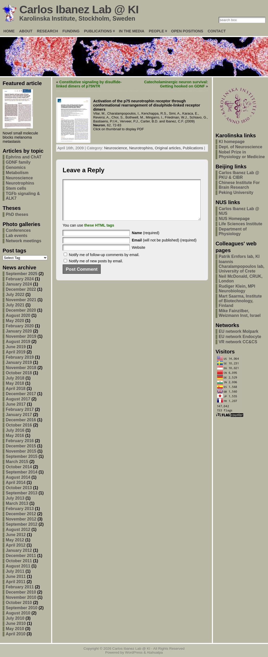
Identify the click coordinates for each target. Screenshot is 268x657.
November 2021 (21, 300)
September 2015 (21, 456)
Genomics (16, 167)
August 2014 (18, 477)
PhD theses (17, 214)
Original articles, (169, 148)
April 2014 (16, 482)
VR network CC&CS (238, 342)
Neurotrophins (20, 183)
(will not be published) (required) (164, 248)
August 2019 (18, 341)
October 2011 (19, 561)
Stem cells (16, 188)
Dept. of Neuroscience (240, 147)
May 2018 (15, 383)
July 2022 (15, 294)
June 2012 (16, 534)
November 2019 (21, 336)
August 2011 (18, 566)
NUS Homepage (234, 218)
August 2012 (18, 529)
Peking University (236, 192)
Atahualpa (155, 652)
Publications (193, 148)
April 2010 (16, 634)
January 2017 (19, 414)
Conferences (18, 230)
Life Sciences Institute (240, 224)
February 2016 (20, 441)
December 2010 (21, 592)
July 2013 (15, 498)
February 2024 (20, 279)
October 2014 (19, 467)
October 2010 (19, 602)
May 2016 (15, 435)
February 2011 (20, 587)
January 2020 (19, 331)
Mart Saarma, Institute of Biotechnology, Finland (240, 301)
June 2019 (16, 347)
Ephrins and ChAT (23, 157)
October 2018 (19, 373)
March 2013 (17, 503)
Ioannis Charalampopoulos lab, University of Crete (241, 266)
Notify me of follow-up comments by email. (104, 263)
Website (138, 255)
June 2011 (16, 576)
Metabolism (17, 172)
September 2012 (21, 524)
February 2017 (20, 409)
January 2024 (19, 284)
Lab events (16, 235)
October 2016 (19, 425)
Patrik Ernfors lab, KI (239, 256)
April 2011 (16, 581)
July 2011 (15, 571)
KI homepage (232, 141)
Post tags (14, 250)
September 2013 (21, 493)
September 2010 (21, 608)
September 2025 (21, 273)
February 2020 (20, 326)
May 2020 (15, 320)
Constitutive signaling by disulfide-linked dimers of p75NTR (89, 84)
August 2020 (18, 315)
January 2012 (19, 550)
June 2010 (16, 623)
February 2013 (20, 508)
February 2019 (20, 357)
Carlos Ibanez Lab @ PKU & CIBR (239, 175)
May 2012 (15, 540)
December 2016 (21, 420)
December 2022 (21, 289)
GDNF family (18, 162)
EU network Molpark (238, 331)
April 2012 (16, 545)
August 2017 (18, 399)
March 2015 (17, 461)
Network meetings (23, 241)
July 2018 (15, 378)
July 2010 (15, 618)
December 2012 (21, 514)
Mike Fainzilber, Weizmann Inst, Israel (240, 313)
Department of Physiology (233, 231)
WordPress (133, 652)
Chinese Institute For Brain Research (239, 185)
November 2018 (21, 367)
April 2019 (16, 352)
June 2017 (16, 404)
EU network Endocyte (240, 336)
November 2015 (21, 451)
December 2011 (21, 555)
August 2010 (18, 613)
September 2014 (21, 472)
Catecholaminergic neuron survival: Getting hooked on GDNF (176, 84)
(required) (145, 241)
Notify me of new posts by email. (96, 269)
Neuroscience (19, 178)
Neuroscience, (116, 148)
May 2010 (15, 628)
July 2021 (15, 305)
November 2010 (21, 597)
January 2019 (19, 362)
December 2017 (21, 394)
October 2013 (19, 488)
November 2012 (21, 519)
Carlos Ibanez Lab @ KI (79, 9)
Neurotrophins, (142, 148)
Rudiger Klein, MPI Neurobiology (237, 288)
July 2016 (15, 430)
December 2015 (21, 446)
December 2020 (21, 310)
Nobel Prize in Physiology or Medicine (242, 154)
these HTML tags (99, 233)
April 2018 (16, 388)
